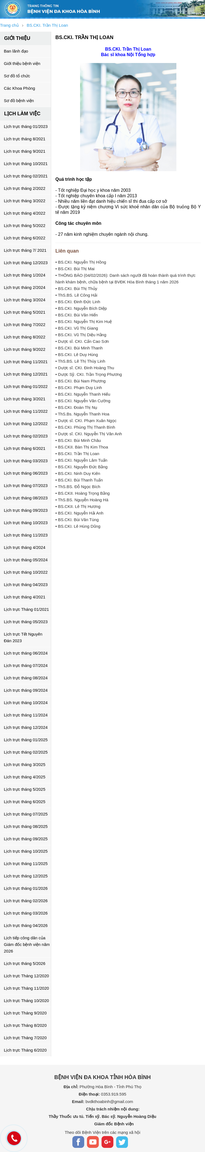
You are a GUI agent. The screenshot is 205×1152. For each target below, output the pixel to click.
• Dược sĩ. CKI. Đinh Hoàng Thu (84, 367)
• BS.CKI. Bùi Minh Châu (78, 440)
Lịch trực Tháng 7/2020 (25, 1037)
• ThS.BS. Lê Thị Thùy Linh (80, 361)
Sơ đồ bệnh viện (19, 100)
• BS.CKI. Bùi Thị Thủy (76, 288)
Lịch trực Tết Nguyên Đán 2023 (23, 637)
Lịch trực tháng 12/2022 (26, 423)
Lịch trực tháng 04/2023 (26, 584)
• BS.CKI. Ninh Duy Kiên (77, 473)
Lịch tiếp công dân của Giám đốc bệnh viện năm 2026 (27, 944)
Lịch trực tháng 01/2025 (26, 739)
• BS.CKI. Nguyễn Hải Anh (79, 513)
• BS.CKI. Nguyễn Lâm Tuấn (81, 460)
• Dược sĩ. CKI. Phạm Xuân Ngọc (85, 420)
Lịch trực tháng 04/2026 (26, 925)
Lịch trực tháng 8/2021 (24, 138)
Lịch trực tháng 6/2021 (24, 448)
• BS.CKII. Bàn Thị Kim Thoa (81, 447)
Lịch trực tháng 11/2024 (26, 715)
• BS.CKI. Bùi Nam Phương (80, 381)
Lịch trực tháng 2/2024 (24, 287)
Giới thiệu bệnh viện (22, 63)
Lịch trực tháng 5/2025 (24, 789)
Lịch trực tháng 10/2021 (26, 163)
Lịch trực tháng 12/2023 (26, 262)
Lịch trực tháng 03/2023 (26, 460)
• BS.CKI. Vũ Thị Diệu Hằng (80, 334)
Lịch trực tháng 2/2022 (24, 188)
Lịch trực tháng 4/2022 (24, 213)
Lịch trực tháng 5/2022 (24, 225)
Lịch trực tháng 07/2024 (26, 665)
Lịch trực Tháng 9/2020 (25, 1013)
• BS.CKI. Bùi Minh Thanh (79, 348)
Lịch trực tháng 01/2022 (26, 386)
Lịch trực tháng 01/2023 (26, 126)
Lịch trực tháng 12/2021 (26, 374)
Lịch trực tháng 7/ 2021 (25, 250)
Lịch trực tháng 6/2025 (24, 801)
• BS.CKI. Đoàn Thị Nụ (76, 407)
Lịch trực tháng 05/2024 (26, 559)
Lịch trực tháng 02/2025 (26, 752)
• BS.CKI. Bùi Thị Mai (74, 268)
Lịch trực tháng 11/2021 (26, 361)
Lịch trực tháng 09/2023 (26, 510)
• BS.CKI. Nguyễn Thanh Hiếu (82, 394)
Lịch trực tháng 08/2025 (26, 826)
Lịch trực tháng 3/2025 (24, 764)
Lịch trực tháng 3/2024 (24, 299)
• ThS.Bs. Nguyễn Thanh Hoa (82, 414)
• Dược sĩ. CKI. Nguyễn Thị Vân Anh (88, 433)
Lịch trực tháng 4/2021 (24, 597)
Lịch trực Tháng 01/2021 (26, 609)
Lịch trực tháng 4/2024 (24, 547)
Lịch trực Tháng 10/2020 (26, 1000)
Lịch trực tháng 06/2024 (26, 653)
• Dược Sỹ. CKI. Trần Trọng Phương (88, 374)
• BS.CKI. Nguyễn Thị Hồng (80, 262)
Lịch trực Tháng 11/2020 (26, 988)
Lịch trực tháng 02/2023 (26, 436)
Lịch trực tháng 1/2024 (24, 275)
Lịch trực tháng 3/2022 (24, 200)
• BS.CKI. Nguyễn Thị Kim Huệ (83, 321)
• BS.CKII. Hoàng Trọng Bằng (82, 493)
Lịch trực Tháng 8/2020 (25, 1025)
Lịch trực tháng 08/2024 (26, 677)
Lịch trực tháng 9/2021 (24, 151)
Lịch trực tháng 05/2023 (26, 621)
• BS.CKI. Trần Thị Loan (77, 453)
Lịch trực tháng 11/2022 (26, 411)
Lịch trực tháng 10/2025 (26, 851)
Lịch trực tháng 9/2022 (24, 349)
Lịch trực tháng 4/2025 (24, 777)
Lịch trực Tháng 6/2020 (25, 1050)
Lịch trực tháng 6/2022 (24, 238)
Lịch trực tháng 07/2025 (26, 814)
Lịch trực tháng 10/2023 (26, 522)
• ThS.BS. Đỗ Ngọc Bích (77, 486)
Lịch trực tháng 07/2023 (26, 485)
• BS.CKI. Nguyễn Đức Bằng (81, 466)
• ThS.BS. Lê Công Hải (76, 295)
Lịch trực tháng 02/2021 (26, 176)
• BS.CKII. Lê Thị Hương (77, 506)
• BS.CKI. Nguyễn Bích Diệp (81, 308)
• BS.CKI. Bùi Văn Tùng (77, 519)
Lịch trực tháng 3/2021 (24, 398)
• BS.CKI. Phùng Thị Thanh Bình (85, 427)
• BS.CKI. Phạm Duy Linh (78, 387)
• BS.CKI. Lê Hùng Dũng (77, 526)
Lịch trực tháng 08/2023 (26, 498)
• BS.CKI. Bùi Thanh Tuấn (79, 480)
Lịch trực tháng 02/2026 (26, 900)
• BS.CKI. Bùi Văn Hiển (76, 315)
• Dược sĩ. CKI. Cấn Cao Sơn (82, 341)
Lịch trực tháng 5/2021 (24, 312)
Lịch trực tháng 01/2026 (26, 888)
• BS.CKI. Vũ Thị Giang (76, 328)
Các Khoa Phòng (19, 88)
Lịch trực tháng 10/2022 (26, 572)
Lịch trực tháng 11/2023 (26, 535)
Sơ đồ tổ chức (17, 75)
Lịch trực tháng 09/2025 (26, 838)
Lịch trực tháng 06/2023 (26, 473)
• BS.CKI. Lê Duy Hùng (76, 354)
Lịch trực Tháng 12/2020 (26, 975)
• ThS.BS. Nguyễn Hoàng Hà (81, 499)
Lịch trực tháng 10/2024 (26, 702)
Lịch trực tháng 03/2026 (26, 913)
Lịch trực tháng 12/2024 (26, 727)
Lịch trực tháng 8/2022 (24, 337)
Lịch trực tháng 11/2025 (26, 863)
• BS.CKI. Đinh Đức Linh (77, 301)
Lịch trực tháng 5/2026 (24, 963)
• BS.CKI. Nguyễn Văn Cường (82, 400)
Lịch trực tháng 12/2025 (26, 876)
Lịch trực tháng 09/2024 (26, 690)
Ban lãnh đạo (16, 51)
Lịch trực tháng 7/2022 (24, 324)
